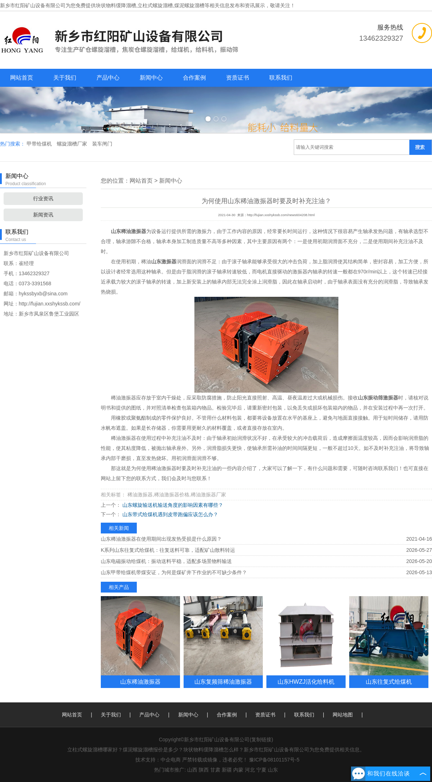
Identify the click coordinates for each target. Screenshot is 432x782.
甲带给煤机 (40, 144)
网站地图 (343, 715)
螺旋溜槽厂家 (73, 144)
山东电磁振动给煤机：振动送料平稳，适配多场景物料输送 (166, 561)
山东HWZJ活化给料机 (306, 681)
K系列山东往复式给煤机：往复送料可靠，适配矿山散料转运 (168, 550)
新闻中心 (151, 78)
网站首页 (21, 78)
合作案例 (194, 78)
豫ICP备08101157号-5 (274, 760)
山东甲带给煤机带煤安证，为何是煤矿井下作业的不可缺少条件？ (174, 572)
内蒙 (238, 770)
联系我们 (280, 78)
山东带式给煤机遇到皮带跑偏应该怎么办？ (169, 514)
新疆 (227, 770)
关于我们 (64, 78)
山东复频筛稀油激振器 (223, 681)
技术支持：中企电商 (158, 760)
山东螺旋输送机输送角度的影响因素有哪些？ (172, 505)
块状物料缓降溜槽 (116, 5)
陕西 (204, 770)
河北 (250, 770)
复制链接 (261, 739)
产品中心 (108, 78)
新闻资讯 (43, 215)
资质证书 (237, 78)
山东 (273, 770)
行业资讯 (43, 198)
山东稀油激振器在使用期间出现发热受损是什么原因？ (161, 539)
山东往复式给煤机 (389, 681)
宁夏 (261, 770)
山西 (192, 770)
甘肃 (215, 770)
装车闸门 (102, 144)
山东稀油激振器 (140, 681)
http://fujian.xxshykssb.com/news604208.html (281, 215)
